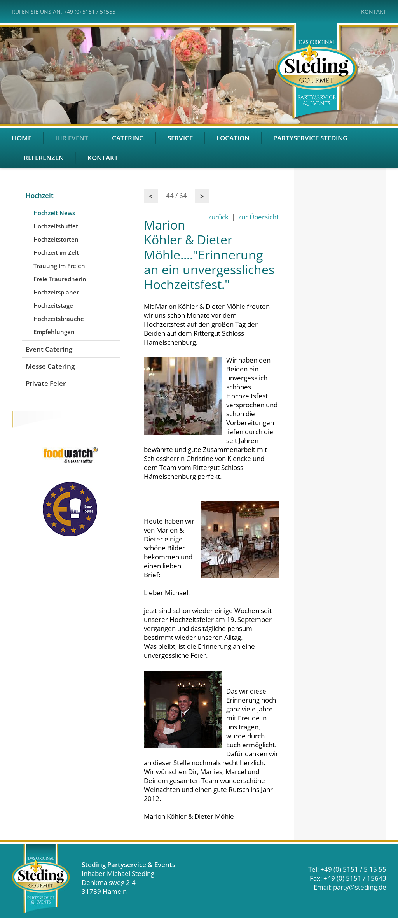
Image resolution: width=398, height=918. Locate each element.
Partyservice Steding (310, 137)
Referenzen (44, 157)
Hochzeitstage (53, 305)
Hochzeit (40, 195)
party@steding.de (359, 887)
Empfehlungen (54, 332)
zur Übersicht (258, 216)
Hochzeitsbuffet (55, 226)
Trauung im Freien (59, 266)
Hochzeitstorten (56, 239)
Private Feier (46, 383)
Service (180, 137)
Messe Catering (50, 366)
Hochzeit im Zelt (56, 252)
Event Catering (49, 349)
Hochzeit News (54, 213)
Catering (128, 137)
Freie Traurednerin (59, 279)
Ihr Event (71, 137)
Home (21, 137)
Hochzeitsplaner (56, 292)
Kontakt (373, 11)
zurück (218, 216)
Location (233, 137)
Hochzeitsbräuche (58, 318)
